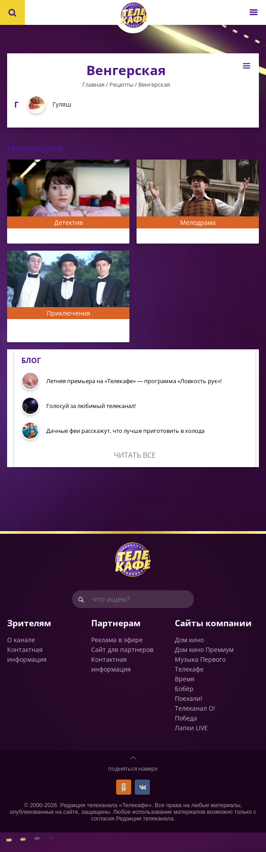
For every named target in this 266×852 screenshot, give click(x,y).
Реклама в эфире (117, 659)
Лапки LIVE (191, 747)
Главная (93, 84)
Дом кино (189, 659)
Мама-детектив (37, 237)
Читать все (135, 475)
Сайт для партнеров (122, 669)
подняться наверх (133, 788)
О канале (21, 659)
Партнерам (116, 642)
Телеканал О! (195, 728)
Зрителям (29, 642)
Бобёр (184, 708)
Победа (186, 737)
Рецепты (121, 84)
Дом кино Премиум (204, 669)
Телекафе (189, 688)
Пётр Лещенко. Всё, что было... (194, 237)
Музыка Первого (200, 679)
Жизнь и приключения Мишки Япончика (63, 341)
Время (184, 698)
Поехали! (188, 718)
